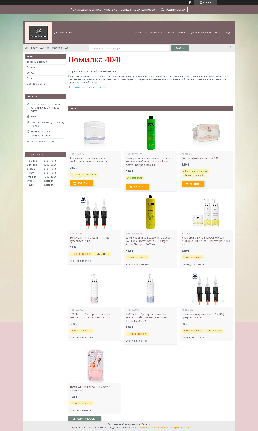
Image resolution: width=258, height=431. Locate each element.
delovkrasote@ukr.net (42, 141)
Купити (82, 183)
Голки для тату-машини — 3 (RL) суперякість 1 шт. (90, 239)
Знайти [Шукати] (180, 48)
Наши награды (223, 32)
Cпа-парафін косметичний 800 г (201, 158)
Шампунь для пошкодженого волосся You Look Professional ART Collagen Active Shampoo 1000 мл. (149, 161)
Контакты (183, 32)
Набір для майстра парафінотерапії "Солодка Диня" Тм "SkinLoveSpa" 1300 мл (206, 241)
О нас (171, 32)
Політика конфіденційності (175, 427)
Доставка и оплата (201, 32)
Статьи (30, 72)
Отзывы (31, 67)
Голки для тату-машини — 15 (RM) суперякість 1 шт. (203, 315)
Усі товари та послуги (83, 418)
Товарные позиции (37, 61)
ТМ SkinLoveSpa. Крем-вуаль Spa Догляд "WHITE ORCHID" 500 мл (90, 315)
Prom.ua (146, 424)
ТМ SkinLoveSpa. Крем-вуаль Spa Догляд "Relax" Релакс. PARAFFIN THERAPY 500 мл (146, 317)
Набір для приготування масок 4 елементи (90, 388)
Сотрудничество (173, 9)
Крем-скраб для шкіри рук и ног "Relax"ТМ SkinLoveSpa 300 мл (90, 159)
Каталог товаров (154, 32)
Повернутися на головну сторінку (87, 87)
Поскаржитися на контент (145, 427)
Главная (137, 32)
